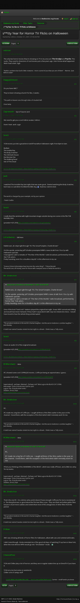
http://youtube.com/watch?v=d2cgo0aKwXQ (34, 222)
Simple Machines (18, 598)
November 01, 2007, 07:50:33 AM (14, 179)
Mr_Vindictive (10, 274)
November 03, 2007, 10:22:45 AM (14, 367)
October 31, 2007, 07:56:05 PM (13, 83)
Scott (6, 134)
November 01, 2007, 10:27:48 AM (14, 210)
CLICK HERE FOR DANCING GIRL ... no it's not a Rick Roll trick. (29, 579)
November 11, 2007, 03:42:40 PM (14, 558)
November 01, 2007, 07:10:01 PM (14, 278)
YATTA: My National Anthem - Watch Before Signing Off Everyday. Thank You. (30, 168)
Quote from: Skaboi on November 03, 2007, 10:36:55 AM (26, 446)
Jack (6, 175)
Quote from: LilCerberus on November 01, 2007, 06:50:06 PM (27, 284)
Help (58, 598)
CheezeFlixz (9, 554)
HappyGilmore (11, 79)
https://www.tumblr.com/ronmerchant (17, 392)
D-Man (7, 528)
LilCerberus (9, 236)
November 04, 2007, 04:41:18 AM (14, 532)
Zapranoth (9, 110)
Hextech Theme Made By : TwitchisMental (14, 600)
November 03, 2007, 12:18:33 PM (14, 494)
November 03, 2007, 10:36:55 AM (14, 403)
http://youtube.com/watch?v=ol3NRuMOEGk (34, 348)
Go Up (4, 585)
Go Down (5, 43)
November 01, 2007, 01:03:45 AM (14, 138)
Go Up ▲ (76, 598)
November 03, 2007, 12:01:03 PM (14, 440)
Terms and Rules (66, 598)
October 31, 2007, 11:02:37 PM (13, 114)
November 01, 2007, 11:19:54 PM (14, 339)
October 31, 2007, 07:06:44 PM (13, 53)
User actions (72, 43)
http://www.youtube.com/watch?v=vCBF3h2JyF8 (35, 376)
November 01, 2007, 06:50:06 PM (14, 240)
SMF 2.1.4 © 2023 (6, 598)
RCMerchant (9, 363)
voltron (7, 49)
